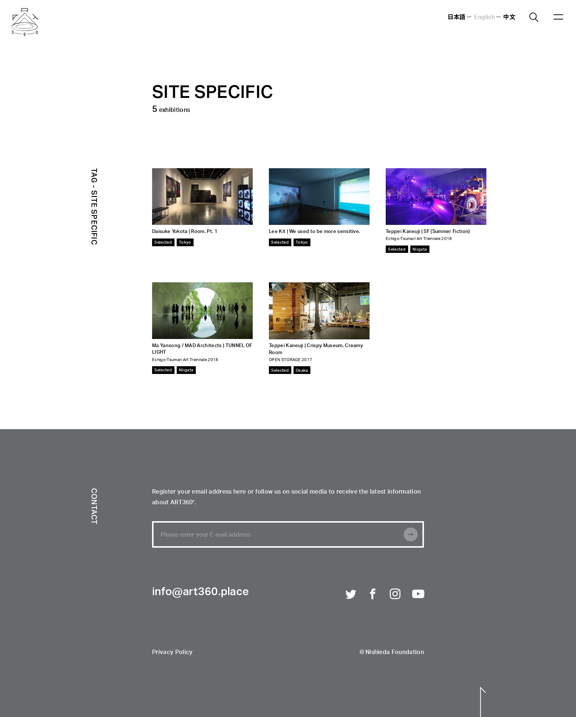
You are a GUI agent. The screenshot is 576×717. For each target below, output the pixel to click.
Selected (163, 242)
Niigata (420, 249)
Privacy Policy (172, 653)
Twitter (351, 594)
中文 (509, 16)
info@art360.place (200, 592)
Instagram (396, 594)
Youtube (418, 594)
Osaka (302, 370)
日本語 (456, 16)
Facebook (373, 594)
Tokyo (185, 242)
